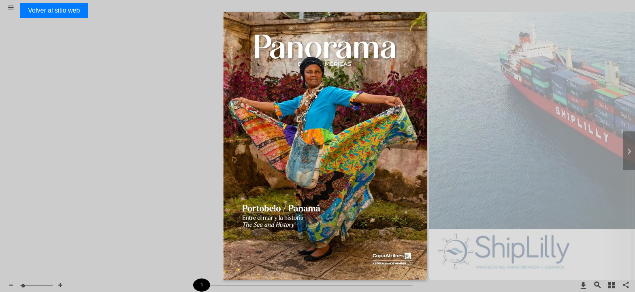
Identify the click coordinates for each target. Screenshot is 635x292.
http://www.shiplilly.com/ (529, 34)
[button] (10, 8)
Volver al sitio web (54, 10)
